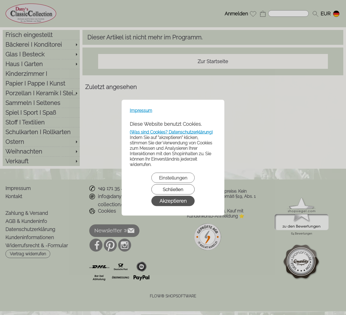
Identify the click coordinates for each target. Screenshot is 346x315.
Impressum (141, 110)
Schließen (173, 189)
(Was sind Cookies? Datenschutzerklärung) (171, 131)
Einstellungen (173, 177)
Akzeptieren (173, 201)
